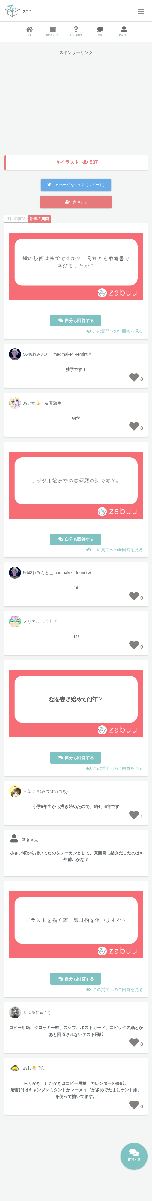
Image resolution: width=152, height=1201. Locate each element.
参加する (76, 202)
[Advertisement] (76, 101)
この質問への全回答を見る (118, 331)
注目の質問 (15, 219)
